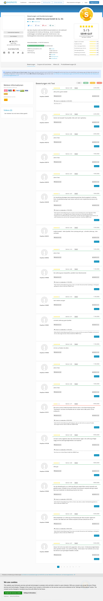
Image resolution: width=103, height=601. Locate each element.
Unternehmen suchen (34, 2)
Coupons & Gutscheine (44, 64)
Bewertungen (31, 64)
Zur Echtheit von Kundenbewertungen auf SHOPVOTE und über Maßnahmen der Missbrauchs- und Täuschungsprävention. (48, 574)
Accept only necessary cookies (13, 593)
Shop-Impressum (54, 56)
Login (86, 2)
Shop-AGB (53, 54)
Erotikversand (36, 21)
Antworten (96, 106)
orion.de (52, 48)
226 (86, 83)
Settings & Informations (30, 593)
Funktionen (23, 2)
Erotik (29, 21)
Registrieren (94, 2)
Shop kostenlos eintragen (73, 2)
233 (79, 83)
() (95, 96)
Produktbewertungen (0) (68, 64)
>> (79, 567)
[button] (30, 25)
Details (76, 88)
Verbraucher (47, 2)
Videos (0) (56, 64)
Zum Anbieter (13, 36)
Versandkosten (54, 58)
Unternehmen (58, 2)
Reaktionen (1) (57, 96)
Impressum (6, 596)
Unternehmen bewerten (13, 32)
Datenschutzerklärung (14, 596)
